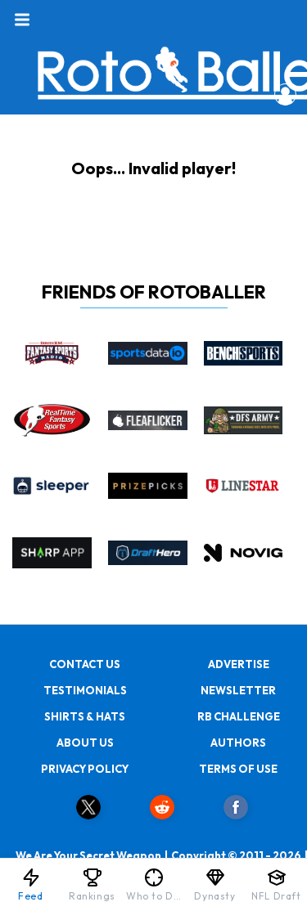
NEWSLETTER (238, 690)
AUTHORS (238, 742)
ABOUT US (85, 742)
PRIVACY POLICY (85, 768)
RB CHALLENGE (238, 716)
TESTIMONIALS (85, 690)
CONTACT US (84, 664)
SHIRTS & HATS (84, 716)
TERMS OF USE (238, 768)
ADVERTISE (238, 664)
